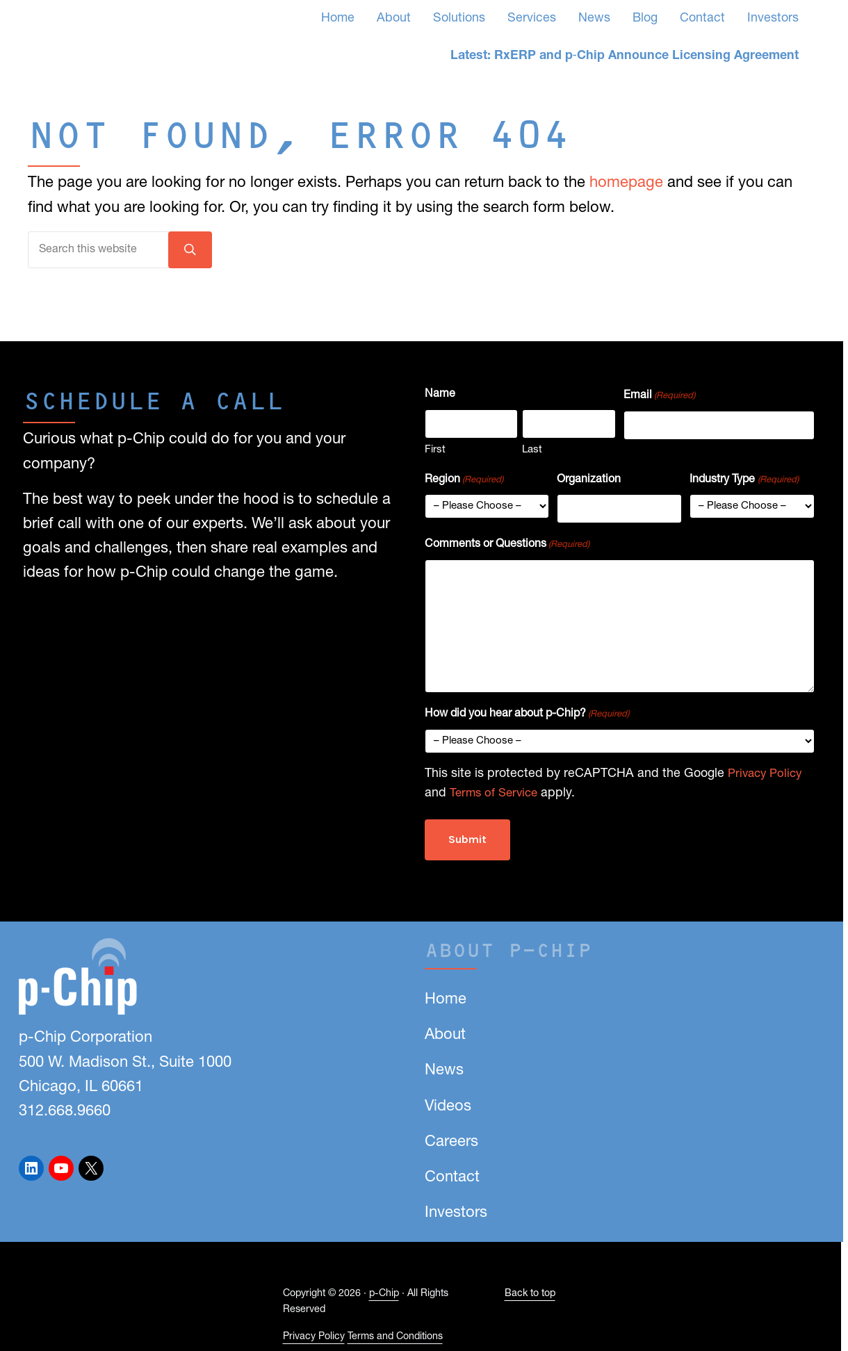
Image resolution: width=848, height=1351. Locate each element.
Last (532, 460)
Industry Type (744, 490)
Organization (589, 489)
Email (659, 410)
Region (464, 490)
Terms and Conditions (395, 1337)
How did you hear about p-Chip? (527, 720)
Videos (448, 1107)
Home (445, 1000)
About (445, 1035)
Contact (452, 1178)
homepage (626, 212)
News (444, 1071)
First (435, 460)
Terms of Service (496, 799)
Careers (451, 1142)
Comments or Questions (507, 550)
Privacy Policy (767, 779)
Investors (456, 1213)
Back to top (530, 1294)
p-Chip (384, 1294)
